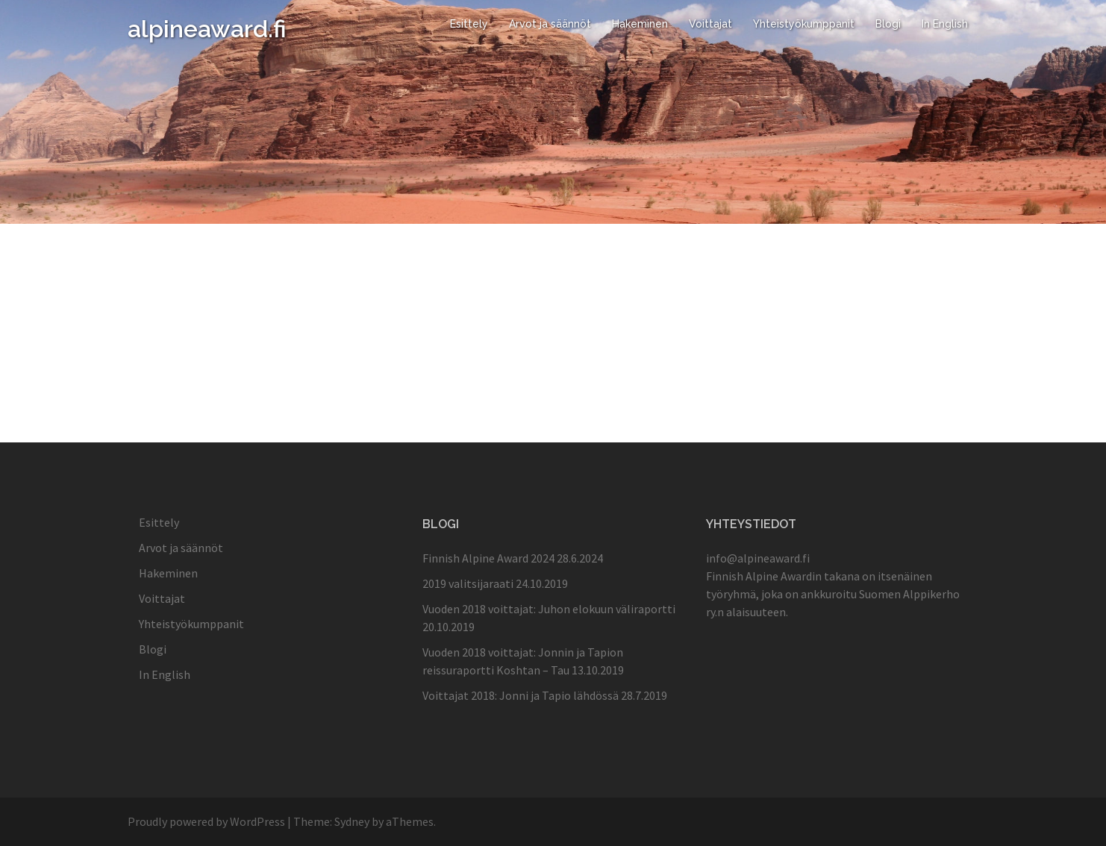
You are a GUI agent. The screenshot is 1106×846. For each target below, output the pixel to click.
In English (945, 24)
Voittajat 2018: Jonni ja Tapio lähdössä (520, 695)
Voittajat (710, 24)
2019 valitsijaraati (467, 583)
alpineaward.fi (207, 29)
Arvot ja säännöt (550, 24)
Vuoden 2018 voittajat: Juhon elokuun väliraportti (548, 608)
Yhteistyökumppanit (804, 24)
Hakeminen (640, 24)
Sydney (351, 821)
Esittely (469, 24)
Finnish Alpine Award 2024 (488, 558)
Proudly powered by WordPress (206, 821)
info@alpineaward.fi (758, 558)
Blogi (888, 24)
